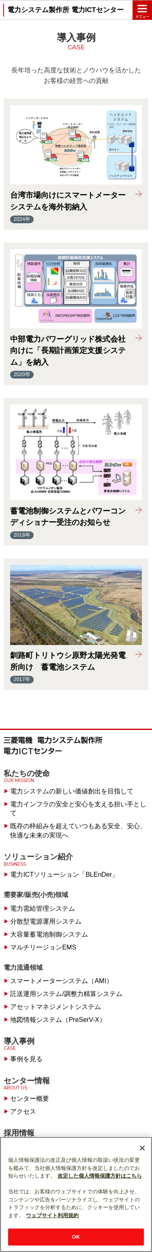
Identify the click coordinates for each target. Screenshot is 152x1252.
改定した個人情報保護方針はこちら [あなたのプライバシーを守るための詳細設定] (100, 1176)
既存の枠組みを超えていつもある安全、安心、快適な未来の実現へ (78, 830)
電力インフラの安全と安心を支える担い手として (78, 808)
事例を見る (26, 1058)
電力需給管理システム (42, 908)
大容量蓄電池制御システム (49, 934)
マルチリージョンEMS (43, 947)
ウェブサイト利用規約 (52, 1215)
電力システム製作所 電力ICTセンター (65, 10)
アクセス (23, 1111)
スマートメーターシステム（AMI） (61, 980)
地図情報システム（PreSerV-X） (58, 1019)
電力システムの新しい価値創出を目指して (71, 791)
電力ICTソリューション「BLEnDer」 (64, 874)
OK (76, 1237)
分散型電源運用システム (45, 921)
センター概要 (29, 1098)
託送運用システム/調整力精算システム (66, 993)
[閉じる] (142, 1148)
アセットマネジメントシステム (55, 1006)
